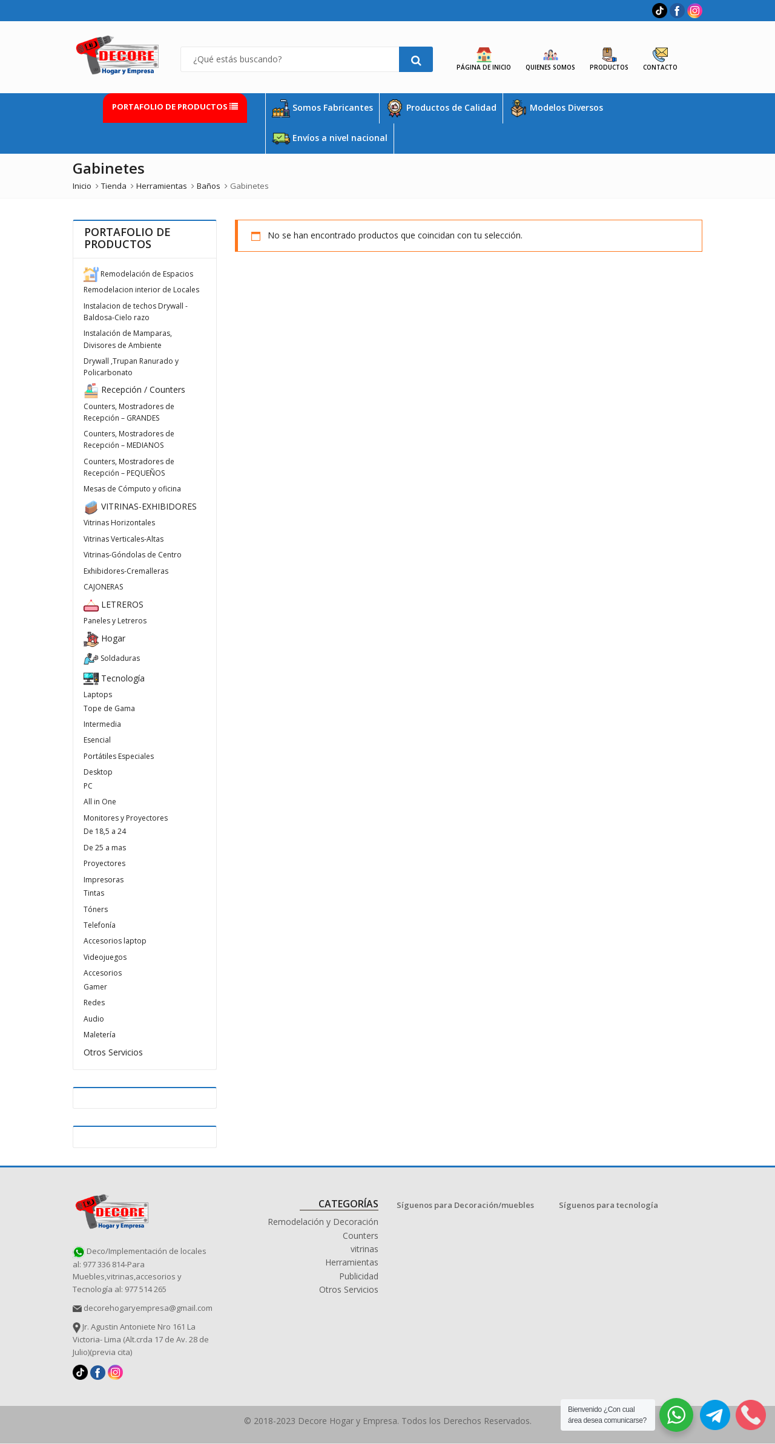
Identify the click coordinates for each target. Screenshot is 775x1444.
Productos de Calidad (441, 108)
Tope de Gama (109, 708)
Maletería (100, 1034)
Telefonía (100, 925)
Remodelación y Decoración (323, 1221)
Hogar (104, 638)
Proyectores (104, 863)
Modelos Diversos (556, 108)
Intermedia (102, 724)
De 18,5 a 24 (105, 831)
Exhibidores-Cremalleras (126, 571)
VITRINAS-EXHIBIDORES (140, 506)
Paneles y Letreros (115, 620)
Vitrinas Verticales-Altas (123, 539)
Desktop (98, 772)
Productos (609, 59)
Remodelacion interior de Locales (141, 289)
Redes (94, 1002)
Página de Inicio (484, 59)
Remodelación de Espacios (138, 274)
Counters (360, 1235)
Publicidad (358, 1276)
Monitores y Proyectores (126, 818)
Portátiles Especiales (119, 756)
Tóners (96, 909)
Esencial (97, 740)
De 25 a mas (105, 847)
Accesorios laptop (115, 941)
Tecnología (114, 678)
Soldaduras (112, 658)
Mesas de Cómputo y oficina (132, 489)
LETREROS (113, 604)
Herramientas (351, 1262)
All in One (100, 801)
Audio (94, 1019)
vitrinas (364, 1249)
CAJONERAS (103, 587)
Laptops (98, 694)
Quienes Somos (550, 59)
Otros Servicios (113, 1052)
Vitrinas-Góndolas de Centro (133, 555)
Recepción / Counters (134, 389)
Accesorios (103, 973)
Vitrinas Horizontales (119, 522)
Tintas (94, 893)
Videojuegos (105, 957)
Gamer (95, 987)
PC (88, 786)
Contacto (660, 59)
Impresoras (104, 880)
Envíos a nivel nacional (330, 139)
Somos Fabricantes (322, 108)
